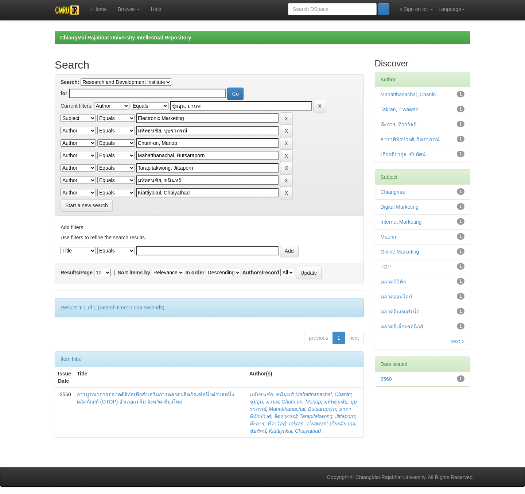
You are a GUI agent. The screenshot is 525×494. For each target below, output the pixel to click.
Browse (129, 9)
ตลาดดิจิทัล (393, 282)
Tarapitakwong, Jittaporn (327, 416)
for (64, 93)
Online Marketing (400, 252)
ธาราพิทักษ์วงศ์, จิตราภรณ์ (410, 139)
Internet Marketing (401, 222)
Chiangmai (393, 192)
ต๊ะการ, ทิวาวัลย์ (267, 424)
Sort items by (134, 272)
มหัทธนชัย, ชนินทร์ (271, 394)
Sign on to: (416, 9)
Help (156, 9)
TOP (386, 267)
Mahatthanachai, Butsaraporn (302, 409)
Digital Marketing (400, 207)
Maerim (389, 237)
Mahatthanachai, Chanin (323, 394)
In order (195, 272)
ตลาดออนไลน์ (396, 297)
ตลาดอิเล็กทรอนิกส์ (402, 326)
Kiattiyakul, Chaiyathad (295, 431)
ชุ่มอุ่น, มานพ (264, 402)
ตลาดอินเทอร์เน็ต (400, 311)
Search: (70, 82)
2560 (386, 379)
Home (98, 9)
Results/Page (77, 272)
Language (452, 9)
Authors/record (260, 272)
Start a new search (86, 205)
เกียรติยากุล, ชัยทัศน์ (403, 154)
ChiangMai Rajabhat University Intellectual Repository (125, 37)
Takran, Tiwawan (307, 424)
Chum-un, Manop (301, 402)
